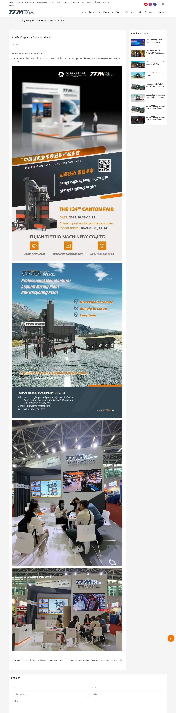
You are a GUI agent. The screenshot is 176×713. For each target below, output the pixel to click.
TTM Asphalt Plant (16, 21)
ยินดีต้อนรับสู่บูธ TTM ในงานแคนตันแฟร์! (48, 21)
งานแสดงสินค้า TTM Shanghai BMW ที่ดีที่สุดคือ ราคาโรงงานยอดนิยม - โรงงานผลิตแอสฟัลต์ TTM (155, 52)
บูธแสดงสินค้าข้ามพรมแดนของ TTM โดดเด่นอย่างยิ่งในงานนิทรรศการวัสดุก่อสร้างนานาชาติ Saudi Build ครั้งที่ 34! (155, 96)
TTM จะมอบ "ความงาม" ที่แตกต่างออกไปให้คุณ (155, 63)
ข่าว (27, 21)
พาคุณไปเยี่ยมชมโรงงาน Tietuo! (154, 74)
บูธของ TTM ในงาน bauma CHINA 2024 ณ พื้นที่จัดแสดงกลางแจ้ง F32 (155, 118)
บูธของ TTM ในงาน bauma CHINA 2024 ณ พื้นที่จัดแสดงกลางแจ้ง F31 (155, 107)
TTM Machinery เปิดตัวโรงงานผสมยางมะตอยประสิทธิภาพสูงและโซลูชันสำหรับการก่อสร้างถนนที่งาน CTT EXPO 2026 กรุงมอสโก (155, 41)
